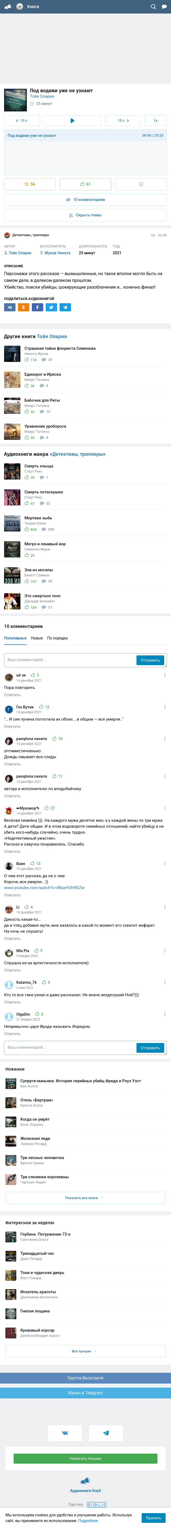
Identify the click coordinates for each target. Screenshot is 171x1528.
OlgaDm (23, 1014)
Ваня (21, 864)
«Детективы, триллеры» (78, 454)
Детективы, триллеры (26, 235)
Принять (153, 1518)
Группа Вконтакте (85, 1378)
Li (18, 907)
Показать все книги (84, 1198)
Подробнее (88, 1521)
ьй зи (21, 675)
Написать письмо (85, 1458)
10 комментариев (85, 199)
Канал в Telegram (85, 1392)
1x (155, 120)
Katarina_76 (27, 982)
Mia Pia (23, 951)
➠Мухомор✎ (28, 808)
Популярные (15, 638)
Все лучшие (84, 1351)
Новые (37, 638)
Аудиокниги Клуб (85, 1478)
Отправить (150, 660)
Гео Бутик (25, 707)
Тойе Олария (42, 96)
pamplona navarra (32, 739)
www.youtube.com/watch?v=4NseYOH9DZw (44, 887)
